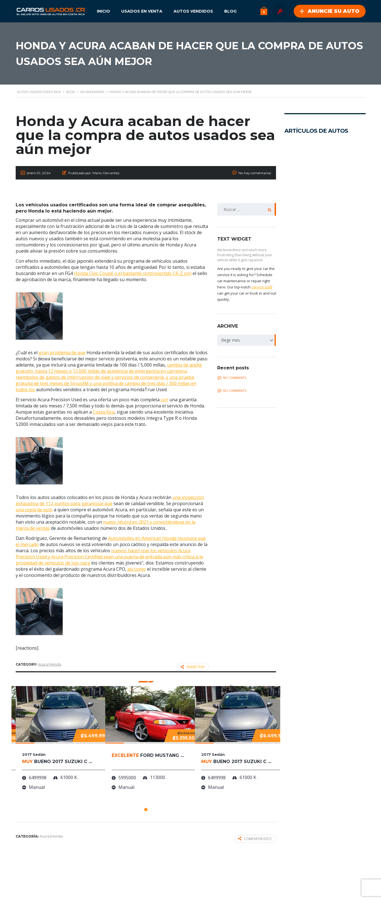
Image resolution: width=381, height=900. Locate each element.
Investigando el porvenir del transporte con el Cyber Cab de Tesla (319, 277)
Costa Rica (103, 412)
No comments (232, 378)
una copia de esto (34, 510)
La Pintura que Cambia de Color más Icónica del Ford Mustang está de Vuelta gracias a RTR (314, 468)
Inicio (103, 11)
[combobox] (246, 340)
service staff (261, 287)
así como (136, 569)
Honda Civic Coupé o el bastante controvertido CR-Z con (132, 273)
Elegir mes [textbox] (230, 340)
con (164, 400)
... (285, 225)
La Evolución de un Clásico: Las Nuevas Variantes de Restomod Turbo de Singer (316, 363)
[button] (145, 809)
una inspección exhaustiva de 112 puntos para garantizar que (110, 500)
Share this (192, 666)
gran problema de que (62, 352)
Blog (230, 11)
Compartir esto (255, 838)
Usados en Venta (141, 11)
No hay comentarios (255, 173)
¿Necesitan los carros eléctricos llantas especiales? (317, 684)
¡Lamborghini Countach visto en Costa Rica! (320, 628)
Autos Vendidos (193, 11)
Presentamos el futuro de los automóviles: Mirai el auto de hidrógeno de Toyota (304, 194)
